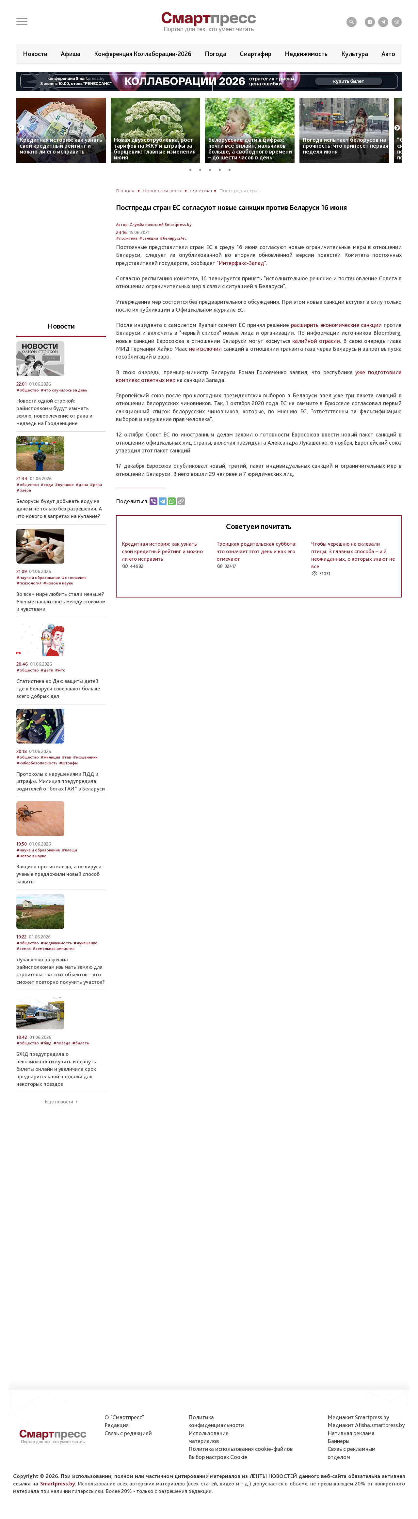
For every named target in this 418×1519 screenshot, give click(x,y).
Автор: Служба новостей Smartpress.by (154, 224)
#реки (96, 484)
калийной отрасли (316, 340)
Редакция (116, 1425)
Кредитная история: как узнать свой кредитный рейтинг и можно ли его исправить (61, 145)
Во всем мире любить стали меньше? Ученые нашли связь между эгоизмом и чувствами (60, 601)
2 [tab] (202, 169)
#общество (27, 390)
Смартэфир (255, 54)
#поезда (62, 1042)
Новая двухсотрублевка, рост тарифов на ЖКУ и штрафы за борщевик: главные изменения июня (155, 148)
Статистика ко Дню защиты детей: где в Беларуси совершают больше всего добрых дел (58, 688)
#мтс (60, 670)
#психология (28, 583)
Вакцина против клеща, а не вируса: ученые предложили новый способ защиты (59, 874)
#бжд (46, 1042)
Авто (388, 54)
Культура (354, 54)
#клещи (69, 850)
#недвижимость (56, 942)
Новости (35, 54)
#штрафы (68, 762)
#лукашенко (85, 942)
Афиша (70, 54)
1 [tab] (192, 169)
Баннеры (338, 1441)
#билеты (80, 1042)
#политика (126, 238)
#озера (23, 490)
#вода (46, 484)
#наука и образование (38, 577)
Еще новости (59, 1102)
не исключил (205, 348)
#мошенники (85, 757)
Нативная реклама (351, 1433)
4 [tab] (222, 169)
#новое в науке (58, 583)
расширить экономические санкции (336, 324)
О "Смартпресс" (124, 1417)
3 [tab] (212, 169)
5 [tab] (232, 169)
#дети (46, 670)
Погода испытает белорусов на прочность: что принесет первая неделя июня (345, 145)
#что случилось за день (63, 390)
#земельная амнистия (53, 948)
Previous (21, 128)
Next (397, 128)
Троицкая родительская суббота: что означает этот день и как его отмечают (257, 551)
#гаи (66, 757)
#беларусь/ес (173, 238)
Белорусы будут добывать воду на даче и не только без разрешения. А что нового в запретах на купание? (59, 508)
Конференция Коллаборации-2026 (142, 54)
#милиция (50, 757)
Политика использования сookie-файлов (240, 1448)
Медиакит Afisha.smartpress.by (366, 1425)
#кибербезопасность (36, 762)
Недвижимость (306, 54)
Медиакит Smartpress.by (358, 1417)
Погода (215, 54)
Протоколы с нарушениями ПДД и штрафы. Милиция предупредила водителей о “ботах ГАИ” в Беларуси (60, 781)
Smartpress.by (57, 1483)
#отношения (74, 577)
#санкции (148, 238)
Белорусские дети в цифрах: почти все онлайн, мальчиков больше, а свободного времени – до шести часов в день (250, 148)
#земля (23, 948)
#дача (81, 484)
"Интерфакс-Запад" (241, 262)
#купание (64, 484)
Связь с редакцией (128, 1433)
